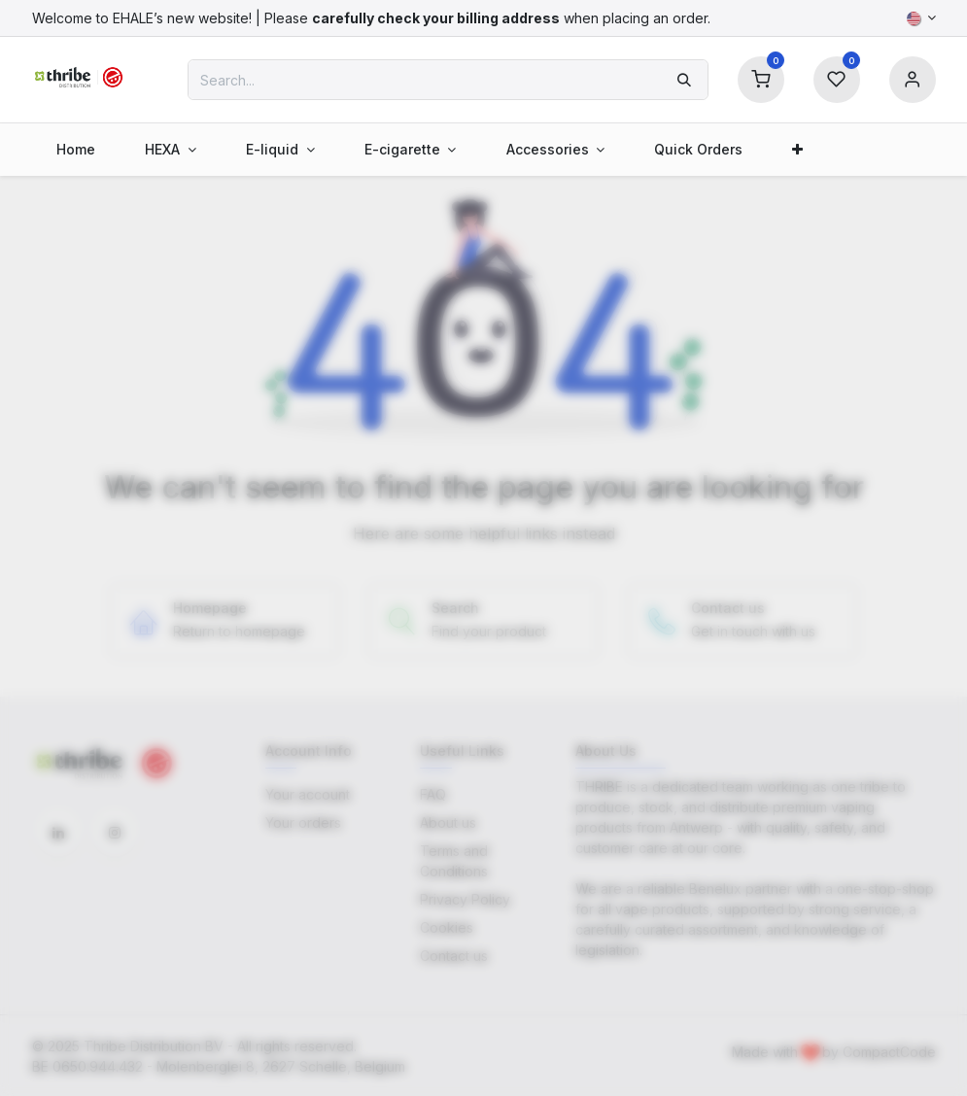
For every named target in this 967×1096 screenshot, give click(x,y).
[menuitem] (76, 149)
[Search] (684, 79)
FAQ (433, 794)
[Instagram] (114, 832)
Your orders (303, 822)
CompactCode (889, 1052)
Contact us (454, 955)
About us (448, 822)
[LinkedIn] (58, 832)
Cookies (446, 927)
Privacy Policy (465, 899)
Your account (307, 794)
